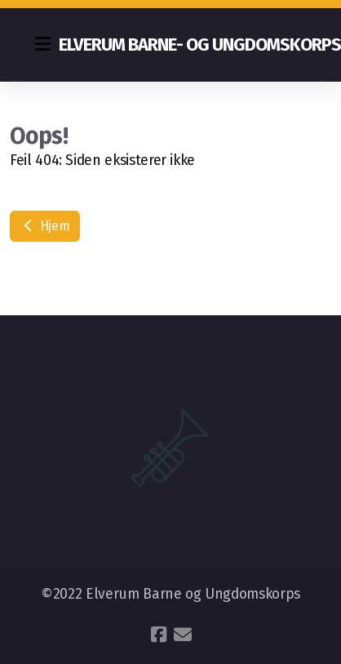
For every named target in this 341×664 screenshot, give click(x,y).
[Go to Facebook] (158, 634)
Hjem (44, 226)
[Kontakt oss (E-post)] (182, 634)
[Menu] (42, 45)
